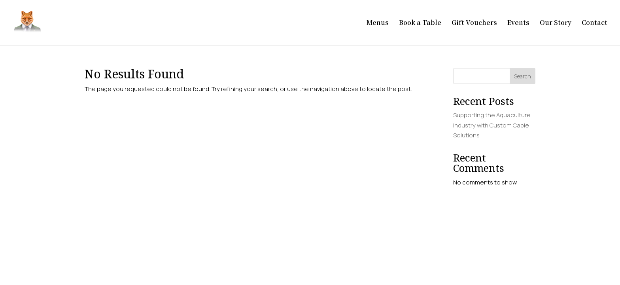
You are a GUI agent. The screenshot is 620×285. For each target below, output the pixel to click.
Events (518, 23)
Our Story (555, 23)
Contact (594, 23)
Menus (378, 23)
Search (522, 76)
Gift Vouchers (474, 23)
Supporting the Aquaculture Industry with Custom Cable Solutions (492, 125)
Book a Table (420, 23)
